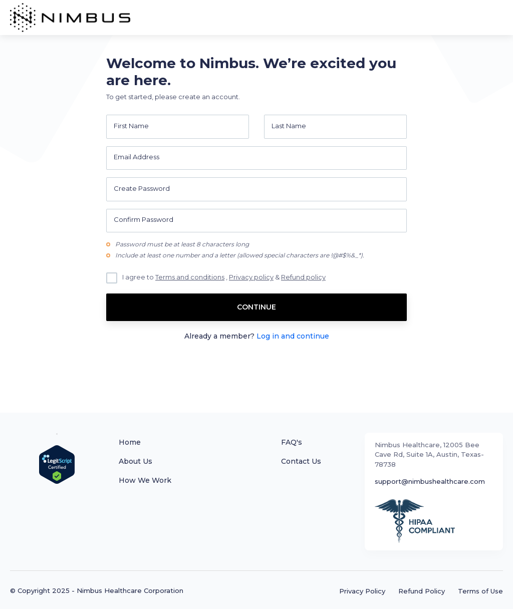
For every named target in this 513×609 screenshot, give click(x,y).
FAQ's (291, 442)
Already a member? (256, 336)
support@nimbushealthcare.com (430, 481)
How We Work (145, 480)
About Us (135, 461)
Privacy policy (251, 277)
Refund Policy (421, 591)
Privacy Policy (362, 591)
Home (130, 442)
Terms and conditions (189, 277)
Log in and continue (292, 336)
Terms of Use (480, 591)
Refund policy (303, 277)
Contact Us (301, 461)
